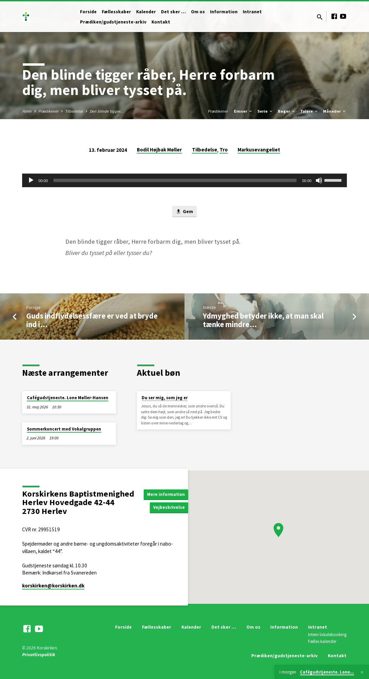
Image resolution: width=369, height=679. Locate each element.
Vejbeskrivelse (171, 507)
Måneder (335, 111)
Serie (265, 111)
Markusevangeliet (259, 149)
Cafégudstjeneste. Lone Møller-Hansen (67, 398)
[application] (184, 180)
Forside (88, 12)
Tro (224, 149)
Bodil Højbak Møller (159, 149)
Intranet (252, 12)
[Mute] (319, 180)
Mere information (167, 494)
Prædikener (48, 111)
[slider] (175, 180)
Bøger (287, 111)
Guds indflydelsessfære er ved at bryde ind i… (92, 320)
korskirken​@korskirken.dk (53, 585)
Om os (198, 12)
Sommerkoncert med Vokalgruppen (64, 429)
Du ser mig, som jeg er (165, 398)
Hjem (27, 111)
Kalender (146, 12)
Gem (184, 211)
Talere (309, 111)
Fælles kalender (322, 641)
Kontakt (160, 22)
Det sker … (173, 12)
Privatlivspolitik (38, 655)
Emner (243, 111)
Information (224, 12)
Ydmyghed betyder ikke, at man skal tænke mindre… (263, 320)
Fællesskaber (116, 12)
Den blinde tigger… (107, 111)
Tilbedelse (74, 111)
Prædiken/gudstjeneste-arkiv (113, 22)
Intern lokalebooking (327, 635)
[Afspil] (31, 180)
